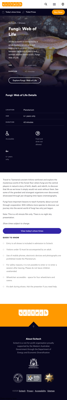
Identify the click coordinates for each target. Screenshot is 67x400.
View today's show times (32, 230)
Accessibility (40, 390)
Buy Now (58, 12)
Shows (21, 23)
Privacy (30, 390)
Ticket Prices (29, 12)
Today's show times (11, 12)
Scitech (12, 23)
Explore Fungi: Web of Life (25, 80)
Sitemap (51, 390)
